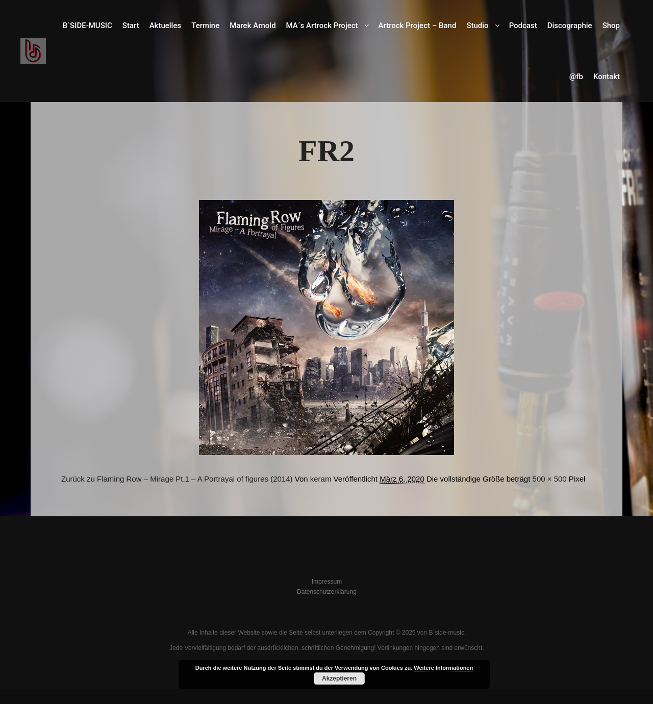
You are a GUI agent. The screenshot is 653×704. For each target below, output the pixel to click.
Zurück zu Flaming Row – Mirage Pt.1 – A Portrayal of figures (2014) (177, 478)
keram (321, 478)
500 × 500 (550, 478)
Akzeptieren (339, 678)
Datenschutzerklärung (327, 591)
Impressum (327, 581)
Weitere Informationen (443, 668)
